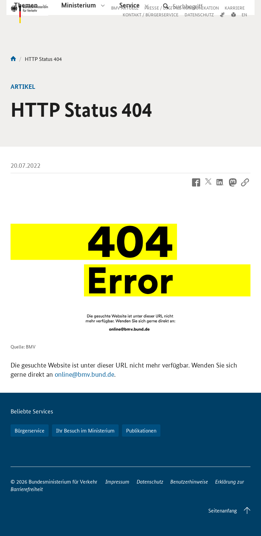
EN (244, 21)
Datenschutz (150, 481)
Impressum (117, 481)
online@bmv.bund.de (84, 374)
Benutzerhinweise (189, 481)
